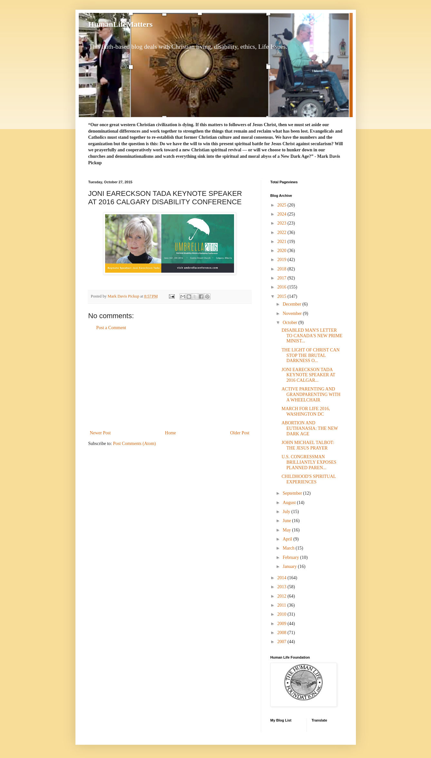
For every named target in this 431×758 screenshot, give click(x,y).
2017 (282, 278)
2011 (282, 605)
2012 (282, 596)
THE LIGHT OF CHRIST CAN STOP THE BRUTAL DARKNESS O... (310, 355)
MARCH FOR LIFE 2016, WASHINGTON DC (305, 411)
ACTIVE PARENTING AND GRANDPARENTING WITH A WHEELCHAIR (310, 394)
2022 (282, 232)
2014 (282, 577)
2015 (282, 296)
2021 (282, 241)
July (287, 511)
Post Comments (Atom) (134, 443)
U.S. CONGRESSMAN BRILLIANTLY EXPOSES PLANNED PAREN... (308, 462)
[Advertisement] (169, 380)
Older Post (240, 432)
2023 (282, 223)
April (288, 539)
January (290, 566)
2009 (282, 623)
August (290, 502)
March (289, 548)
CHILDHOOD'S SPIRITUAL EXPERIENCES (308, 479)
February (291, 557)
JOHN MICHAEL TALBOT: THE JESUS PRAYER (307, 445)
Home (170, 432)
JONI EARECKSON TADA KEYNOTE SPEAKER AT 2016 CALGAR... (308, 375)
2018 (282, 269)
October (291, 322)
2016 (282, 287)
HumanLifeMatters (120, 24)
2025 (282, 205)
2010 (282, 614)
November (293, 313)
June (287, 520)
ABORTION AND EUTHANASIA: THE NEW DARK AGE (309, 428)
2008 (282, 632)
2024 (282, 214)
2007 (282, 641)
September (293, 493)
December (292, 304)
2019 (282, 259)
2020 (282, 250)
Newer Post (100, 432)
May (287, 530)
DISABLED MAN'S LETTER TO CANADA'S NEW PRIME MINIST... (311, 336)
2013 (282, 586)
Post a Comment (111, 327)
